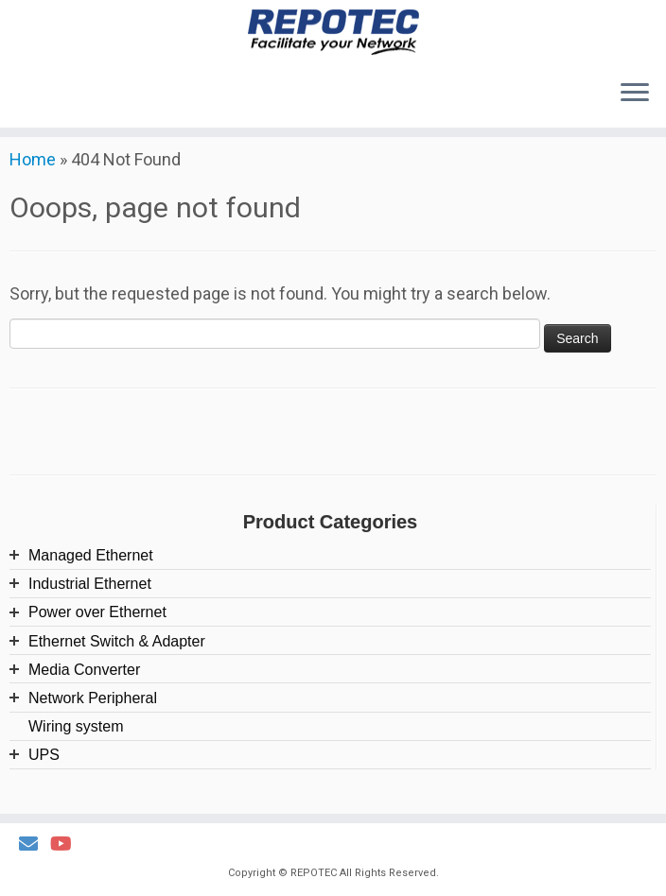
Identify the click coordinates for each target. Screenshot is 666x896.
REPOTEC (313, 873)
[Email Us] (34, 844)
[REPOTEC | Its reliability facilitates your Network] (333, 33)
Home (32, 175)
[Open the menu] (635, 95)
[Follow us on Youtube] (67, 844)
